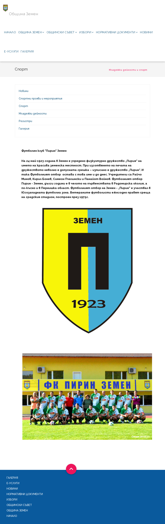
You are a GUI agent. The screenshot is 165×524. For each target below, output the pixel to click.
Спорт (23, 106)
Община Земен (31, 32)
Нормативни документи (117, 32)
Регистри (25, 121)
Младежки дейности (33, 113)
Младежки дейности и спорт (128, 70)
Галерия (27, 51)
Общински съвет (62, 32)
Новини (146, 32)
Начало (10, 32)
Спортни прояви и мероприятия (40, 98)
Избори (86, 32)
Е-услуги (11, 51)
